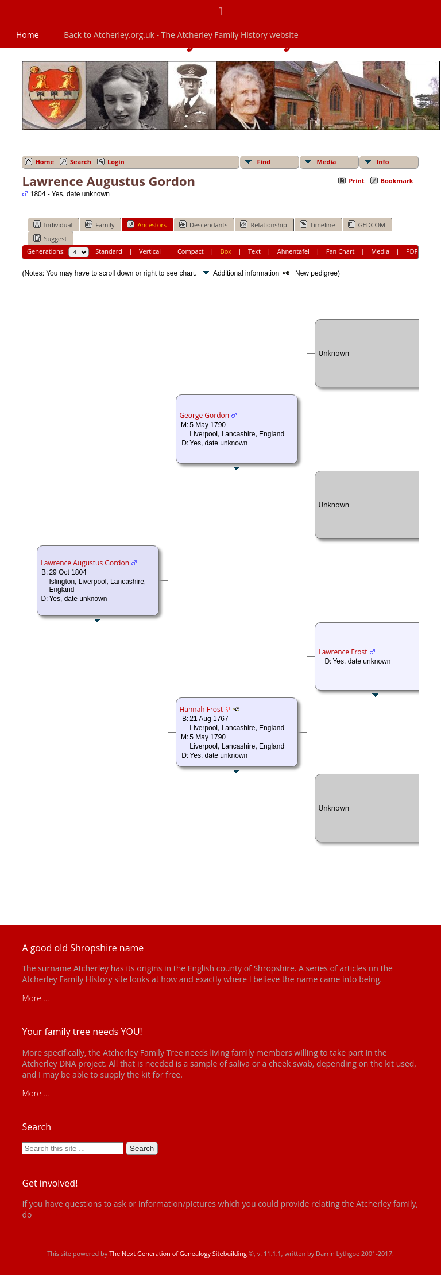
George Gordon (204, 415)
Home (27, 34)
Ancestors (147, 224)
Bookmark (397, 180)
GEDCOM (366, 224)
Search (80, 161)
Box (225, 251)
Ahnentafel (293, 251)
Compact (190, 251)
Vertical (150, 251)
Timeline (317, 224)
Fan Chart (340, 251)
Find (264, 161)
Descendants (203, 224)
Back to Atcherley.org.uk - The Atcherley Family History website (181, 34)
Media (326, 161)
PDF (411, 251)
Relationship (263, 224)
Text (254, 251)
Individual (52, 224)
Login (116, 161)
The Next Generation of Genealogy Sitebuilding (178, 1253)
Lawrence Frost (342, 652)
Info (383, 161)
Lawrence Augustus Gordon (84, 563)
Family (99, 224)
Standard (108, 251)
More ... (35, 998)
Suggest (50, 238)
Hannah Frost (201, 709)
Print (356, 180)
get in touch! (56, 1214)
